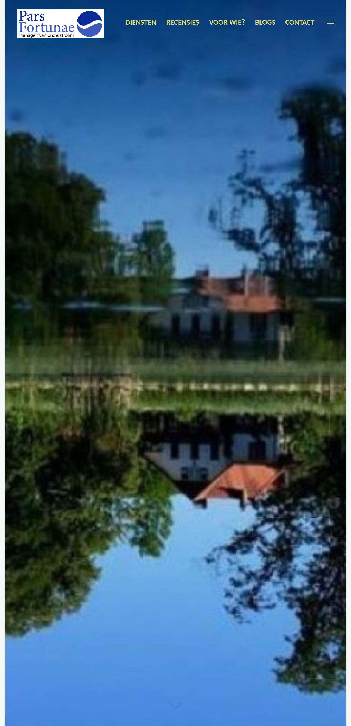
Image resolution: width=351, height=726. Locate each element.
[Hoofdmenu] (329, 23)
